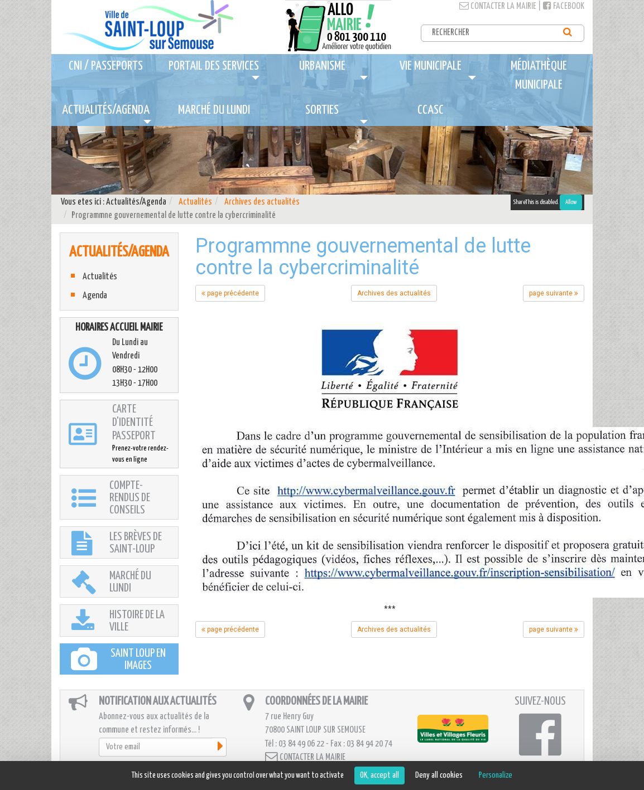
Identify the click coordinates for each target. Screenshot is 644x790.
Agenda (95, 296)
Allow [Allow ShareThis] (570, 202)
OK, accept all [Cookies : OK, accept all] (379, 775)
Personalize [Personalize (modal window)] (495, 775)
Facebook (563, 6)
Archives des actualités (262, 202)
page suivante (553, 293)
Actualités (195, 202)
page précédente (230, 293)
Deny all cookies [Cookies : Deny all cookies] (439, 775)
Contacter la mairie (497, 6)
